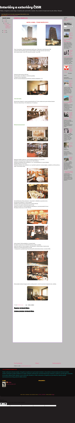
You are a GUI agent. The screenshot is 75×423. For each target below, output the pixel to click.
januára (6, 23)
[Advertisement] (37, 352)
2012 (5, 30)
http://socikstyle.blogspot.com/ (12, 15)
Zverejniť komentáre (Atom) (26, 365)
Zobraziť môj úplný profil (11, 384)
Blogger (53, 394)
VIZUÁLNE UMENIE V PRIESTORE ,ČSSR (69, 172)
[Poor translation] (5, 404)
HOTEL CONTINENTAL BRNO (71, 130)
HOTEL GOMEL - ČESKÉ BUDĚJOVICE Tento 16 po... (7, 26)
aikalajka (9, 382)
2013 (5, 21)
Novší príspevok (18, 363)
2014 (5, 19)
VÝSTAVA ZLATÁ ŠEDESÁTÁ (71, 145)
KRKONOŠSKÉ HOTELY (70, 159)
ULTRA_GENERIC (42, 394)
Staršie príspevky (56, 363)
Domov (37, 363)
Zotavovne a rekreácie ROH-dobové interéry (71, 83)
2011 (5, 32)
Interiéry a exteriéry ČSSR (20, 7)
